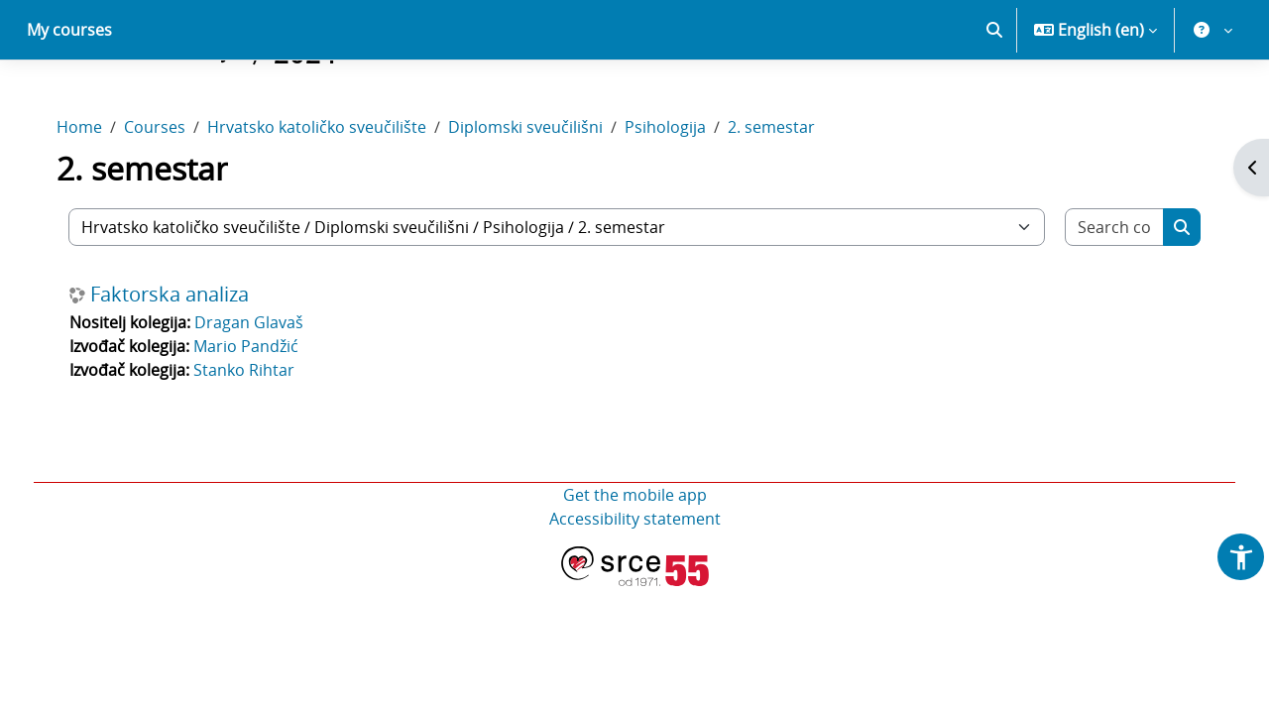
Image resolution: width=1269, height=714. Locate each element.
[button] (994, 99)
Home (93, 196)
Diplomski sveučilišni (539, 196)
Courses (168, 196)
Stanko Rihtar (257, 439)
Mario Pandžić (259, 415)
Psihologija (679, 196)
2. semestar (785, 196)
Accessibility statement (635, 588)
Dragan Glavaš (262, 392)
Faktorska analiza (183, 364)
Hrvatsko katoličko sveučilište (330, 196)
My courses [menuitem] (69, 99)
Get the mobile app (635, 564)
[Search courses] (1103, 296)
